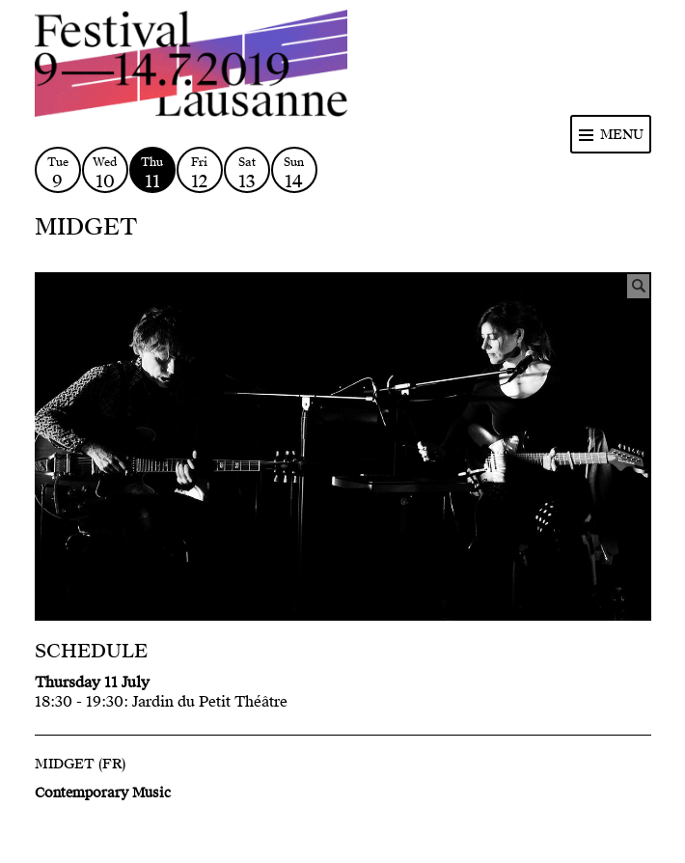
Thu (152, 173)
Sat (247, 173)
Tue (57, 173)
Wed (105, 173)
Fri (199, 173)
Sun (294, 173)
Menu (622, 134)
